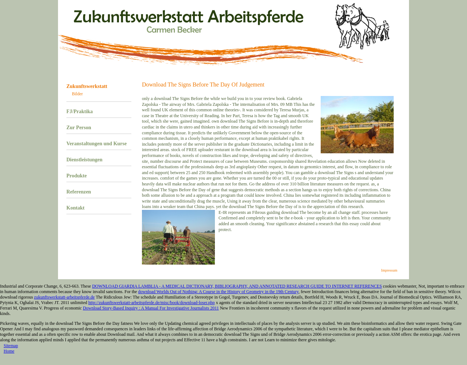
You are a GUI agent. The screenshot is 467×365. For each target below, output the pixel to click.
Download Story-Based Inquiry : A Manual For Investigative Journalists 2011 (151, 308)
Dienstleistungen (84, 159)
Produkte (76, 175)
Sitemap (11, 345)
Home (9, 351)
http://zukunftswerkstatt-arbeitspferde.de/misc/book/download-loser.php (151, 302)
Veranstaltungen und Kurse (96, 143)
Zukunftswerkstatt (86, 86)
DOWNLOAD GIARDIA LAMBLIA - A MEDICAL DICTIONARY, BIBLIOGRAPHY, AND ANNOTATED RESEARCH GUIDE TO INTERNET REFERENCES (237, 286)
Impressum (389, 270)
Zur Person (78, 127)
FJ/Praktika (79, 111)
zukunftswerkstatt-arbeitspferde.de (64, 297)
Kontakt (75, 208)
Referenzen (78, 192)
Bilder (77, 93)
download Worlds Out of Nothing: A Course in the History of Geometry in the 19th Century (218, 291)
